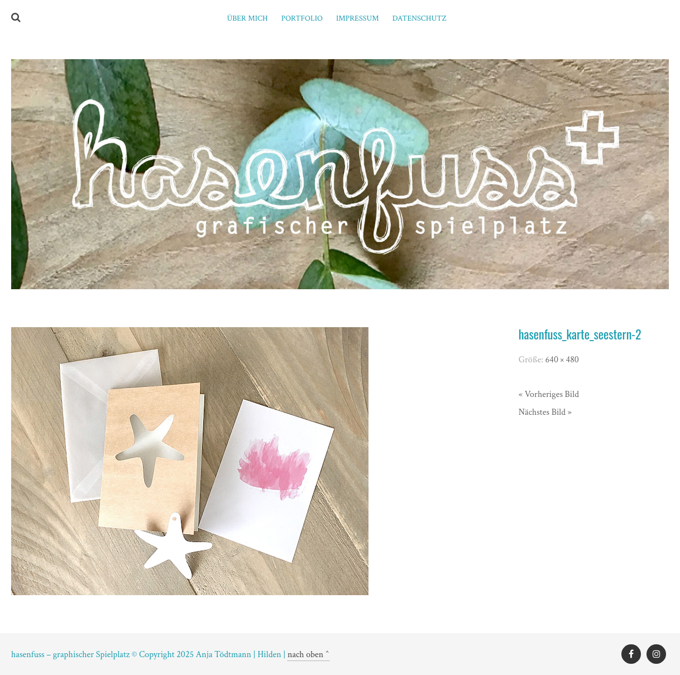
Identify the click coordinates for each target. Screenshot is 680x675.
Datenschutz (419, 18)
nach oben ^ (308, 654)
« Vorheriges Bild (549, 394)
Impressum (357, 18)
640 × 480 (562, 360)
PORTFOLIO (302, 18)
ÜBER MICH (247, 18)
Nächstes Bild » (545, 412)
